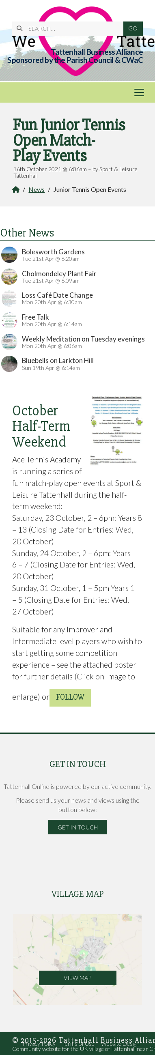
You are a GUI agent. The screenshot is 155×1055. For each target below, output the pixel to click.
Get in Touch (78, 827)
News (36, 189)
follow (70, 697)
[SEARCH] (71, 28)
